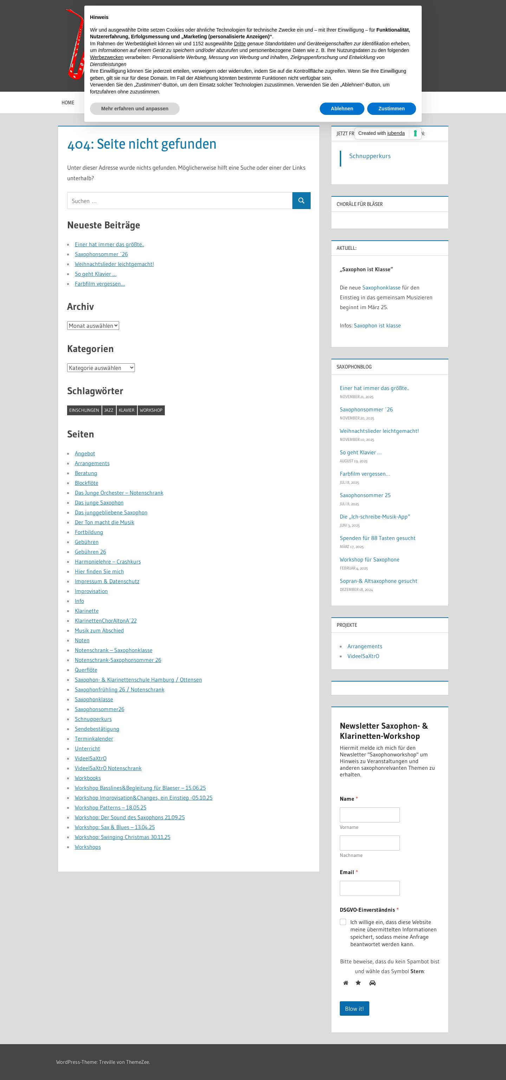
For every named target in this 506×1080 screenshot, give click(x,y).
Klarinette (87, 610)
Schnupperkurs (93, 718)
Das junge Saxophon (99, 502)
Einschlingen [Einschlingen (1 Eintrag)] (84, 410)
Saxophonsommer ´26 (101, 254)
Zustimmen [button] (391, 108)
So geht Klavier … (96, 273)
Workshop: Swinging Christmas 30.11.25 (122, 836)
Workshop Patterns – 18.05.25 (111, 807)
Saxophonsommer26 (99, 709)
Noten (82, 640)
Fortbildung (89, 531)
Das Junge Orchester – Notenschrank (119, 492)
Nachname (351, 855)
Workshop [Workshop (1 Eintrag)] (151, 410)
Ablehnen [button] (342, 108)
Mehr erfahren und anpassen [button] (134, 108)
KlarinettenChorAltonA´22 (106, 620)
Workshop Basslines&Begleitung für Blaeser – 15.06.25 (140, 787)
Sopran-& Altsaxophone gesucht (378, 580)
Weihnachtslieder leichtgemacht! (114, 263)
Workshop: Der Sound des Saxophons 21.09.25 (130, 817)
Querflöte (86, 669)
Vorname (349, 827)
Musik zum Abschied (99, 630)
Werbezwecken (106, 57)
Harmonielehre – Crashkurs (108, 561)
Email (349, 872)
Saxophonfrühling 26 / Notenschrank (119, 689)
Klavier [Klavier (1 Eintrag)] (127, 410)
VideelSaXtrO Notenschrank (108, 768)
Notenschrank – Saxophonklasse (114, 649)
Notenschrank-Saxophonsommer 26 (118, 659)
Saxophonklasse (94, 699)
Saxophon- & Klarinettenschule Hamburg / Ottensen (138, 679)
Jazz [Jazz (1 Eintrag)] (108, 410)
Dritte (240, 43)
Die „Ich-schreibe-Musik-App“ (375, 516)
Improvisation (91, 590)
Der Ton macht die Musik (104, 522)
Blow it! (354, 1008)
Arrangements (92, 463)
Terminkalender (94, 738)
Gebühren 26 (90, 551)
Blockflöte (86, 482)
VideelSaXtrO (90, 758)
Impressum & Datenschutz (107, 581)
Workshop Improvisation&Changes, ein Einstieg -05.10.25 (144, 797)
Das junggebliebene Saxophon (111, 512)
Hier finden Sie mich (99, 571)
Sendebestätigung (97, 728)
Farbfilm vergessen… (100, 283)
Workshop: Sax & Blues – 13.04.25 (115, 827)
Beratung (86, 472)
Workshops (88, 846)
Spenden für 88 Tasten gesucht (378, 537)
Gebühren (87, 541)
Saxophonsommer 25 (365, 495)
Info (79, 600)
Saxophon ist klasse (377, 325)
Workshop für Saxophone (370, 559)
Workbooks (88, 777)
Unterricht (87, 748)
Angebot (85, 453)
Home (67, 102)
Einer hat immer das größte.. (109, 244)
